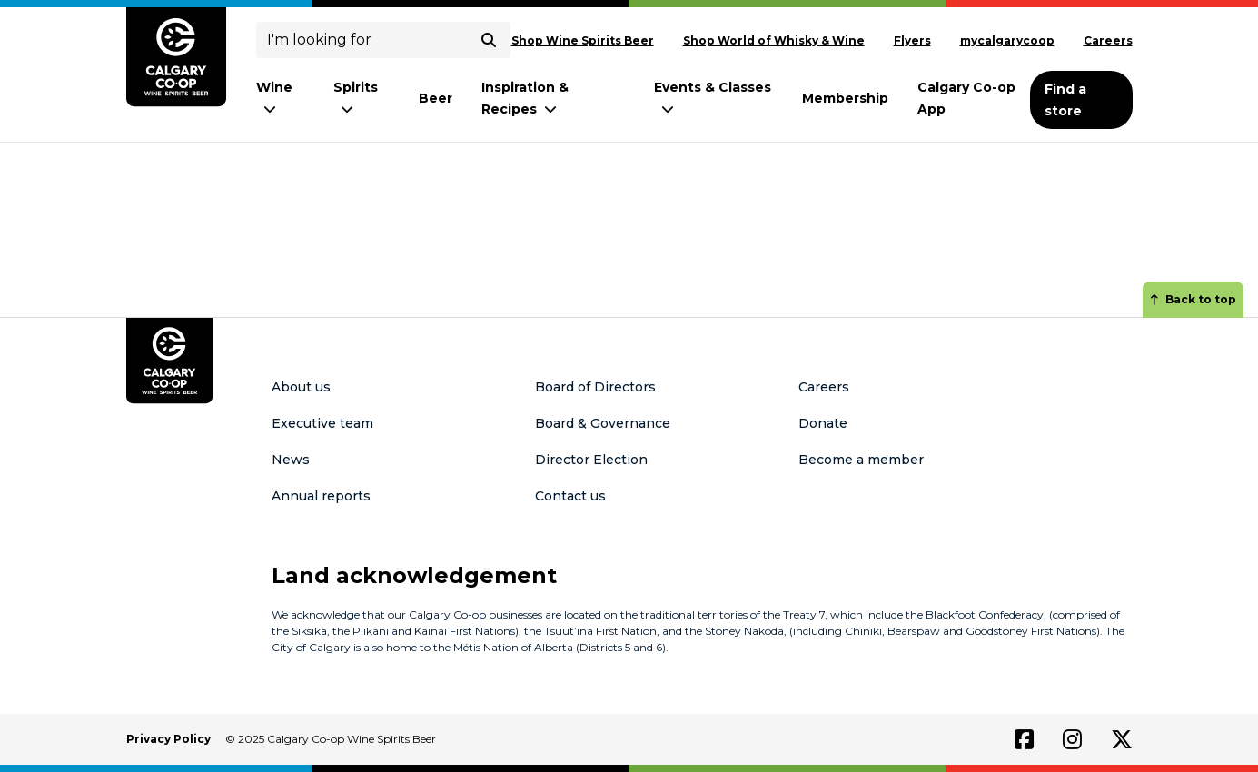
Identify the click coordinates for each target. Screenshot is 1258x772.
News (291, 459)
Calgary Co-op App (966, 98)
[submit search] (488, 40)
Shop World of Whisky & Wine (774, 40)
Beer (435, 98)
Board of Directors (595, 387)
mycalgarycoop (1007, 40)
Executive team (322, 423)
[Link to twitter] (1122, 739)
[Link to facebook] (1024, 739)
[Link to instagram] (1072, 739)
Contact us (570, 496)
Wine (274, 98)
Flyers (912, 40)
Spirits (355, 98)
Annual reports (321, 496)
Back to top (1193, 299)
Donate (822, 423)
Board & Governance (602, 423)
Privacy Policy (168, 739)
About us (301, 387)
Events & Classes (712, 98)
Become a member (861, 459)
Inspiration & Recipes (525, 98)
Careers (1108, 40)
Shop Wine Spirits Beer (582, 40)
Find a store (1065, 100)
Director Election (591, 459)
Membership (845, 98)
